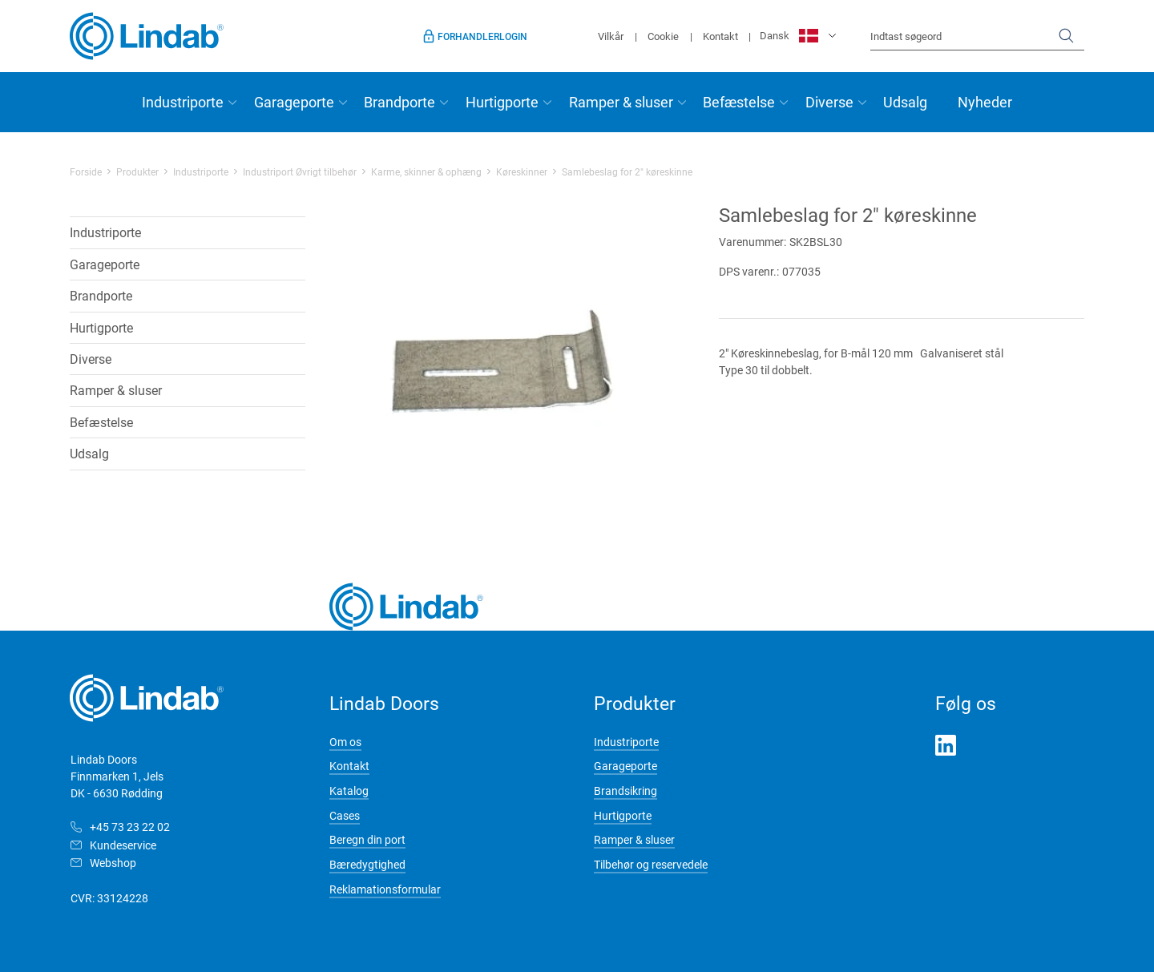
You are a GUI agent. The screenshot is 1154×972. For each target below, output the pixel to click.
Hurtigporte (502, 101)
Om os (345, 741)
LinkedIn (945, 745)
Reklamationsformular (385, 889)
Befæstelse (739, 101)
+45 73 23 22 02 (130, 826)
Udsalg (905, 101)
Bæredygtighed (367, 864)
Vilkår (610, 36)
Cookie (663, 36)
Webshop (113, 862)
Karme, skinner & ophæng (426, 171)
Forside (86, 171)
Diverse (829, 101)
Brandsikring (625, 790)
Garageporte (294, 101)
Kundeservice (123, 845)
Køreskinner (521, 171)
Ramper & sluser (621, 101)
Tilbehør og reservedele (651, 864)
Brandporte (399, 101)
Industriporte (183, 101)
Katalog (349, 790)
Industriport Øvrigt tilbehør (300, 171)
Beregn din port (367, 839)
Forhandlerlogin (482, 36)
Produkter (137, 171)
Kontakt (720, 36)
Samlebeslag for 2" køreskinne (627, 171)
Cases (344, 815)
